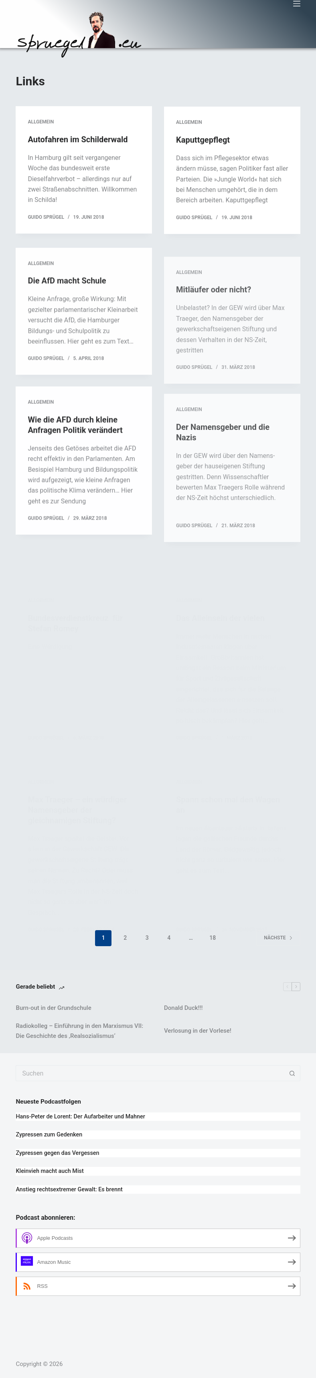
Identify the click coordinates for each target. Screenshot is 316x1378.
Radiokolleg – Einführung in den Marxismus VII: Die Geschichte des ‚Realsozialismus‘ (79, 1031)
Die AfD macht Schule (67, 299)
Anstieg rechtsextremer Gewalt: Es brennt (69, 1189)
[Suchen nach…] (150, 1073)
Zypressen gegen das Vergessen (57, 1153)
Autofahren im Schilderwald (78, 140)
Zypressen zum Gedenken (49, 1134)
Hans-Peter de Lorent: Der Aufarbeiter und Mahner (80, 1116)
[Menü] (296, 3)
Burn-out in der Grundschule (53, 1007)
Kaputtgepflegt (203, 143)
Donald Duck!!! (183, 1007)
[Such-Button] (292, 1073)
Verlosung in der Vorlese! (197, 1030)
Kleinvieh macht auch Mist (49, 1171)
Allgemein (41, 122)
